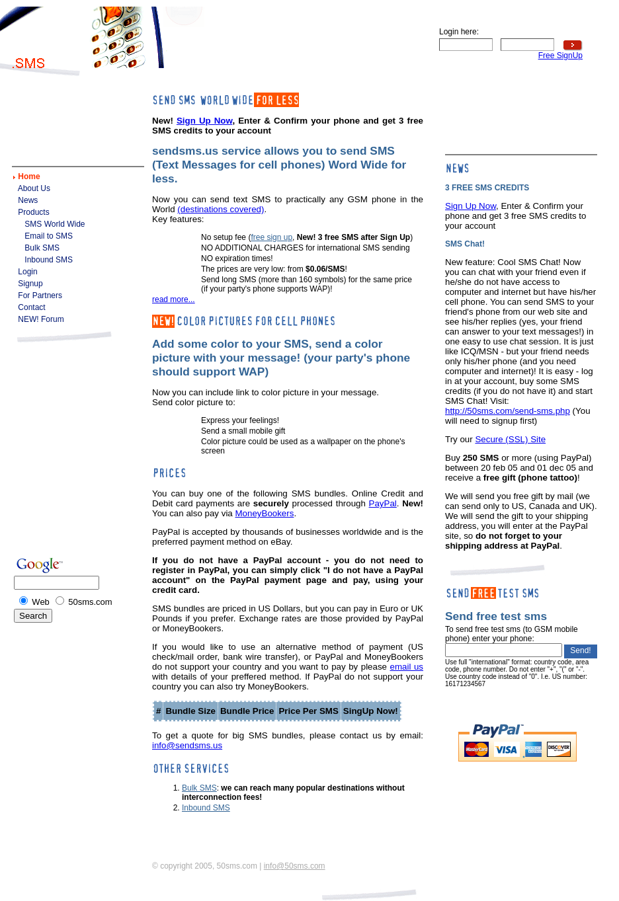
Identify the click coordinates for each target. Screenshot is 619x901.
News (28, 200)
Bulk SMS (42, 248)
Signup (30, 283)
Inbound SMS (48, 259)
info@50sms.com (294, 866)
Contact (31, 307)
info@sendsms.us (187, 745)
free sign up (271, 237)
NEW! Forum (40, 319)
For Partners (40, 295)
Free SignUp (560, 55)
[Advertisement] (311, 41)
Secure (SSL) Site (510, 439)
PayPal (383, 503)
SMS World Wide (54, 224)
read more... (173, 299)
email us (406, 667)
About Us (34, 188)
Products (33, 212)
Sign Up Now (204, 121)
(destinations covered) (220, 209)
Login (27, 271)
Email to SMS (48, 236)
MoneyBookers (264, 513)
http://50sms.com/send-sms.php (507, 411)
